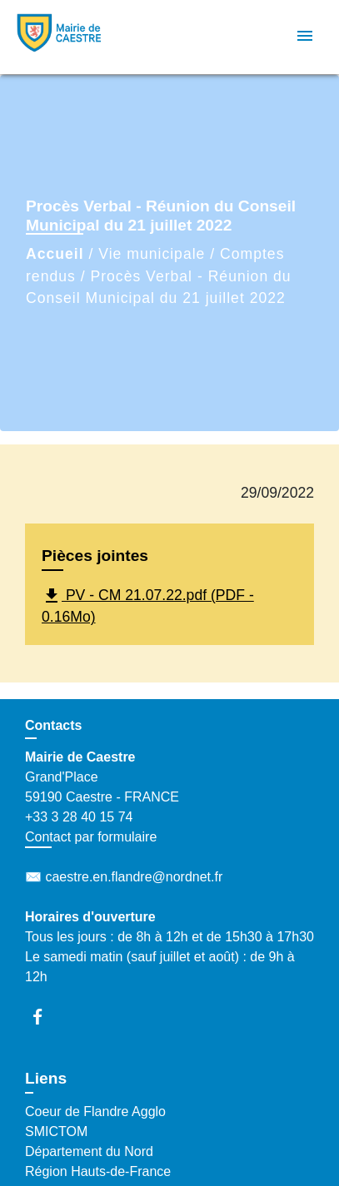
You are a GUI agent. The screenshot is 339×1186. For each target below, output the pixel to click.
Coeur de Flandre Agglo (95, 1111)
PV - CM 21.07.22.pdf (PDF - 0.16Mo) (148, 605)
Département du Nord (89, 1151)
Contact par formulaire (91, 837)
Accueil (55, 254)
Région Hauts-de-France (98, 1171)
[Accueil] (75, 37)
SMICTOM (56, 1131)
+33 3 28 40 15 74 (78, 817)
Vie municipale (151, 254)
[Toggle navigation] (305, 37)
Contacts (53, 725)
